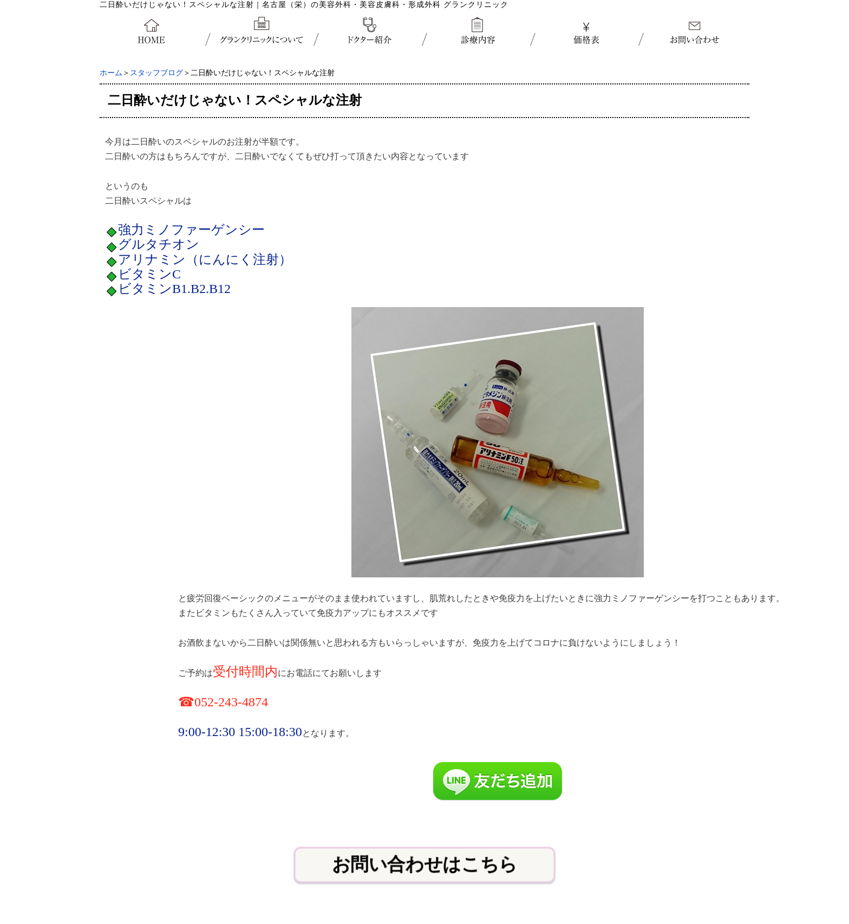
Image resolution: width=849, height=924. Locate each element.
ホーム (111, 73)
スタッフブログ (156, 73)
